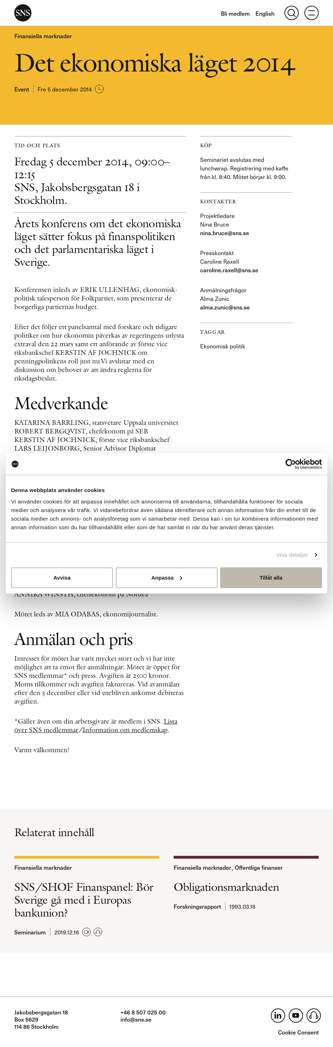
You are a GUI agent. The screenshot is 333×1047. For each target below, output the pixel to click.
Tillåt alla (271, 577)
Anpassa (166, 577)
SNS (22, 12)
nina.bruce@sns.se (224, 232)
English (264, 13)
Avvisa (62, 577)
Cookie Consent (298, 1032)
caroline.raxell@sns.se (229, 270)
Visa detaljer (292, 555)
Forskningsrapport (197, 906)
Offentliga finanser (259, 867)
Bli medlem (235, 13)
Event (21, 89)
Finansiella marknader (43, 35)
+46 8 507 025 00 (143, 1012)
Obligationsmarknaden (226, 886)
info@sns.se (135, 1019)
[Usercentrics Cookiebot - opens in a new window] (290, 464)
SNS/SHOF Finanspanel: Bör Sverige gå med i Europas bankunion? (83, 899)
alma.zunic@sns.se (225, 307)
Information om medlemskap (125, 729)
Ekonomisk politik (222, 346)
